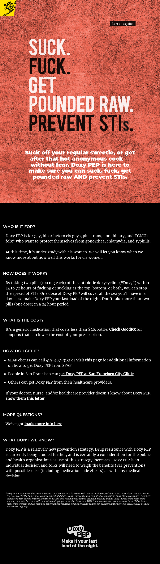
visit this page (89, 360)
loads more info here (43, 424)
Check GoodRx (122, 329)
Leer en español (123, 23)
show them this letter (25, 398)
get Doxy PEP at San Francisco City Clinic (96, 374)
